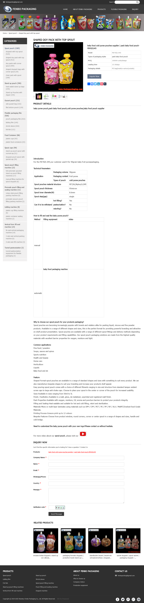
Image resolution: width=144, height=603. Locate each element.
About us (76, 575)
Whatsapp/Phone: (39, 477)
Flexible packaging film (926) (13, 114)
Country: (37, 483)
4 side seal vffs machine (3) (15, 242)
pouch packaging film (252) (15, 119)
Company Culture (79, 582)
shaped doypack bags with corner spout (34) (15, 70)
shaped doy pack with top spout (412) (15, 59)
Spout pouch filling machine (45, 583)
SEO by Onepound (63, 599)
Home (65, 9)
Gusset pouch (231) (12, 100)
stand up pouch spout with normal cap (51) (15, 152)
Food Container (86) (12, 135)
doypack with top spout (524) (14, 53)
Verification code (39, 507)
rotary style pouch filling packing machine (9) (14, 194)
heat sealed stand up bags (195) (15, 88)
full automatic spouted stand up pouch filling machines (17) (14, 173)
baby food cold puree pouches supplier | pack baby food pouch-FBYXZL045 (72, 452)
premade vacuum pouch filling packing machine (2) (15, 200)
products (102, 9)
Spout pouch (13, 33)
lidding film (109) (12, 122)
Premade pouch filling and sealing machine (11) (14, 188)
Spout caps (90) (11, 148)
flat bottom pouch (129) (14, 107)
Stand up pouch (41, 575)
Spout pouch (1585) (12, 48)
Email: (36, 470)
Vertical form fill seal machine (12, 591)
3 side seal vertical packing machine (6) (15, 237)
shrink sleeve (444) (12, 126)
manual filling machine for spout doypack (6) (15, 180)
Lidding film (6, 579)
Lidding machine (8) (12, 207)
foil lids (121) (10, 129)
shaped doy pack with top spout (29, 33)
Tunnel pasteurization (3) (14, 248)
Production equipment (80, 585)
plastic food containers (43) (15, 142)
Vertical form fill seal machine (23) (12, 225)
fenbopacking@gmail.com (14, 2)
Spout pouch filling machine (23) (11, 166)
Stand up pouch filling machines (13, 587)
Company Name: (39, 457)
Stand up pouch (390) (13, 83)
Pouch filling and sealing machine (47, 587)
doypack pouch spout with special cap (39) (15, 158)
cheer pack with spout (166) (13, 76)
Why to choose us (79, 578)
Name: (36, 464)
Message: (37, 490)
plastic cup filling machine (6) (15, 211)
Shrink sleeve (40, 579)
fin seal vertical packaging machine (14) (15, 231)
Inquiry (135, 9)
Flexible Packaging (119, 9)
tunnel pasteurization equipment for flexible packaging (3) (13, 253)
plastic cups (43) (11, 139)
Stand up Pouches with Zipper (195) (14, 93)
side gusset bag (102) (13, 104)
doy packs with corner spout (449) (13, 64)
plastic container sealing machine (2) (14, 217)
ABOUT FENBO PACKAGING (82, 9)
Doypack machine (41, 591)
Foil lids (5, 583)
